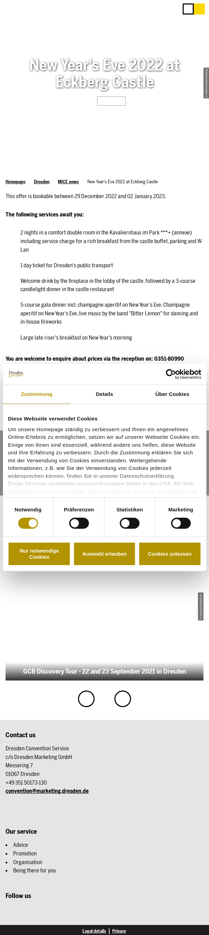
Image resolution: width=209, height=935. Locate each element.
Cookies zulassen (170, 554)
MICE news (68, 181)
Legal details (94, 931)
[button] (199, 9)
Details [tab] (104, 394)
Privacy (119, 931)
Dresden (42, 181)
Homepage (15, 181)
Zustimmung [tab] (36, 394)
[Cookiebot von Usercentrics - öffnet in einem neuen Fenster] (170, 374)
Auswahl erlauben (104, 554)
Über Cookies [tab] (172, 394)
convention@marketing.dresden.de (47, 790)
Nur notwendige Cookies (39, 553)
